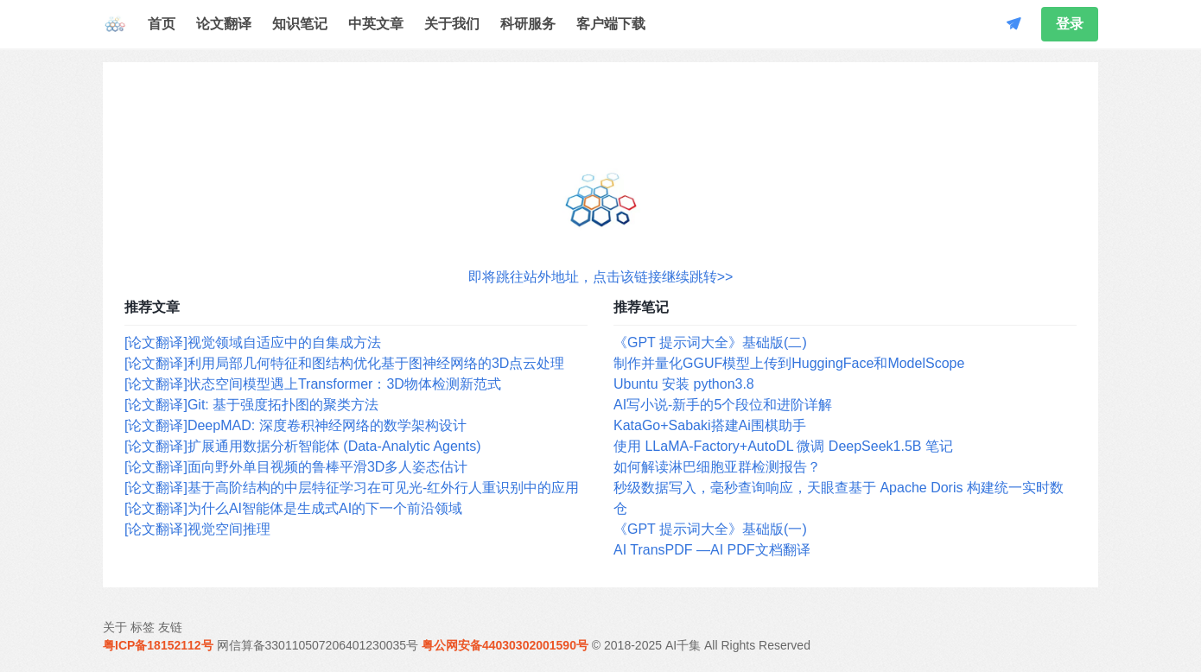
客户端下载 (610, 23)
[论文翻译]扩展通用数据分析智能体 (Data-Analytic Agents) (302, 446)
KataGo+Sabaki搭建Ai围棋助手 (709, 425)
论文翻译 (223, 23)
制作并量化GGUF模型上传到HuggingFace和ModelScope (788, 363)
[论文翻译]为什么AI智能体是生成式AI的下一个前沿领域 (293, 508)
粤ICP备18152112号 (158, 645)
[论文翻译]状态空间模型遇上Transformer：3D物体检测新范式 (312, 384)
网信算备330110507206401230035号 (318, 645)
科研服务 (528, 23)
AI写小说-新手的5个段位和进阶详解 (722, 404)
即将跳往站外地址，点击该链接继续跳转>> (601, 276)
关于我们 (452, 23)
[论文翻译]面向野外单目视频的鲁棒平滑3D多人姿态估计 (295, 467)
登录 (1069, 23)
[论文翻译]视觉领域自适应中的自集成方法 (252, 342)
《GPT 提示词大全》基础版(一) (710, 529)
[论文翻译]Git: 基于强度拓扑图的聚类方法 (251, 404)
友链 (170, 627)
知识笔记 (299, 23)
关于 (115, 627)
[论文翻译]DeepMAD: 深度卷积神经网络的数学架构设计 (295, 425)
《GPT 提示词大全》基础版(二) (710, 342)
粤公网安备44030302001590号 (505, 645)
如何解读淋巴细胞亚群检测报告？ (717, 467)
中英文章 (376, 23)
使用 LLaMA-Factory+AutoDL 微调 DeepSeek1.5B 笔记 (783, 446)
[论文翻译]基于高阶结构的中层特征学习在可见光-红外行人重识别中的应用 (351, 487)
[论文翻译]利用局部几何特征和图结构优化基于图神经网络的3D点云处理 (344, 363)
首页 (161, 23)
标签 (142, 627)
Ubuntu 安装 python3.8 (683, 384)
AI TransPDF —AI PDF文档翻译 (711, 549)
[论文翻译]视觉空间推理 (197, 529)
